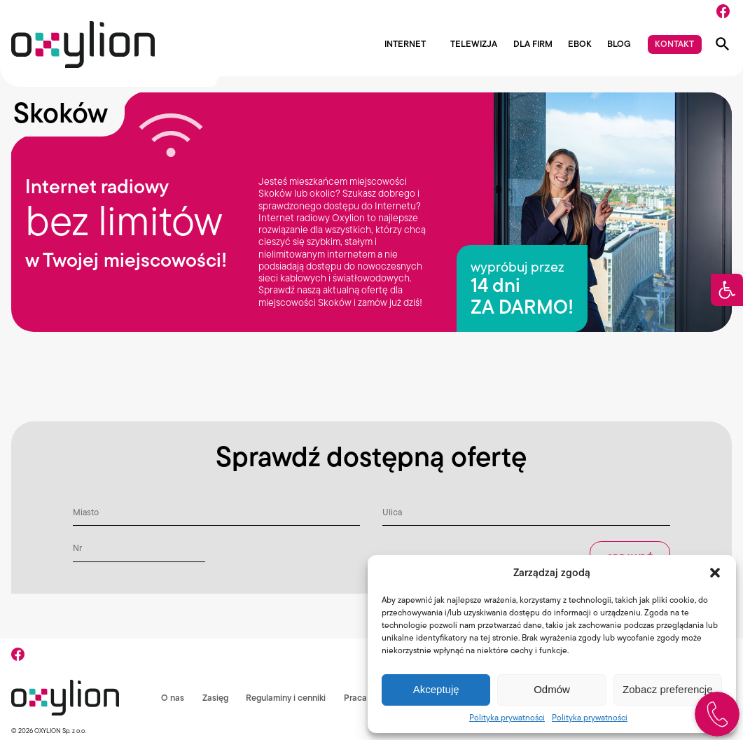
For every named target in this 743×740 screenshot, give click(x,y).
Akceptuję (436, 689)
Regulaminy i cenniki (284, 697)
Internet (405, 44)
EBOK (580, 44)
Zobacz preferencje (667, 689)
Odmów (552, 689)
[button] (727, 290)
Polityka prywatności (507, 717)
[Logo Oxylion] (83, 44)
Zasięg (214, 697)
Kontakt (674, 43)
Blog (619, 44)
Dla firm (533, 44)
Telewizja (473, 44)
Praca (354, 697)
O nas (171, 697)
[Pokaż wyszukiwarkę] (723, 44)
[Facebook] (723, 11)
